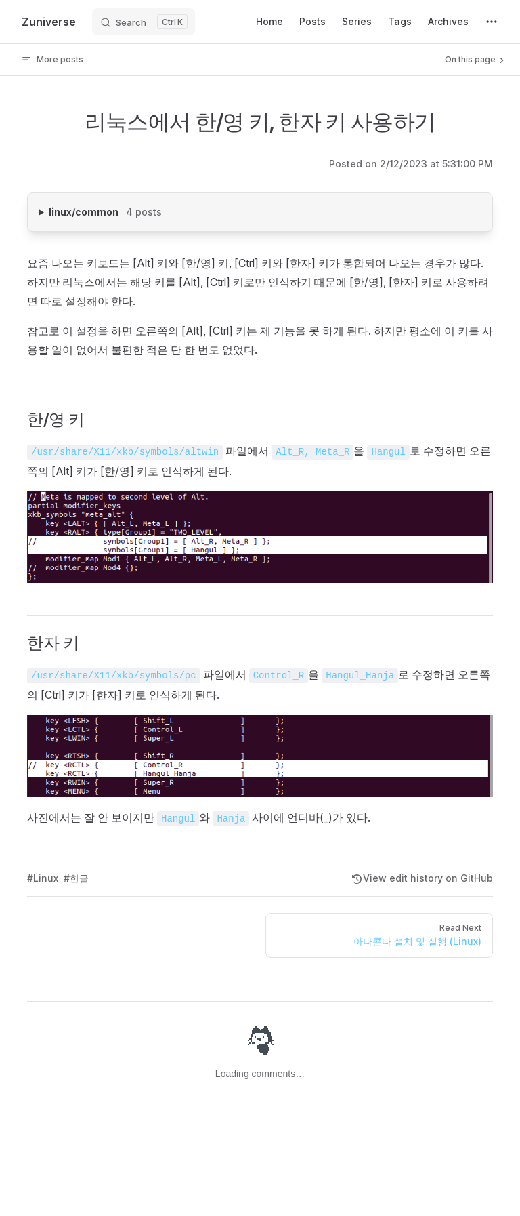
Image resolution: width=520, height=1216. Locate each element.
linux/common (134, 210)
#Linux (42, 878)
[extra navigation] (491, 21)
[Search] (143, 21)
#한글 (76, 878)
